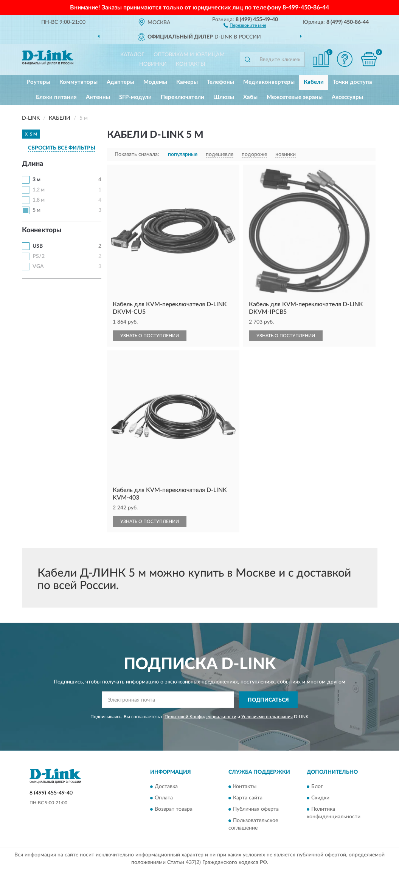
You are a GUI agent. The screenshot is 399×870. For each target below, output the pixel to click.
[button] (245, 25)
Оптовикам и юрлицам (189, 54)
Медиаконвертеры (269, 82)
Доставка (166, 786)
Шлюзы (223, 97)
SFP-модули (135, 97)
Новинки (153, 64)
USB (38, 246)
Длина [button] (32, 163)
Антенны (98, 97)
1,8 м (39, 200)
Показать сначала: (137, 154)
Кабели (314, 82)
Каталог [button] (132, 54)
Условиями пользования (267, 716)
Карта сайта (247, 798)
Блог (317, 786)
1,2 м (39, 190)
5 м (36, 210)
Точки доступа (352, 82)
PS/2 (39, 256)
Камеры (187, 82)
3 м (36, 179)
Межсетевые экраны (295, 97)
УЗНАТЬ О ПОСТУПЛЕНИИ (149, 335)
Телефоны (220, 82)
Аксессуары (347, 97)
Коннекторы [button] (42, 230)
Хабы (250, 97)
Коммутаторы (78, 82)
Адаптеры (120, 82)
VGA (38, 266)
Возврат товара (174, 809)
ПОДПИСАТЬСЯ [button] (268, 700)
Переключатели (182, 97)
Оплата (164, 798)
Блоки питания (56, 97)
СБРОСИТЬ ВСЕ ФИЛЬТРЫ (61, 148)
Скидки (320, 798)
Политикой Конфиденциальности (200, 716)
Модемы (155, 82)
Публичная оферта (256, 809)
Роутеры (38, 82)
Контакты (190, 64)
